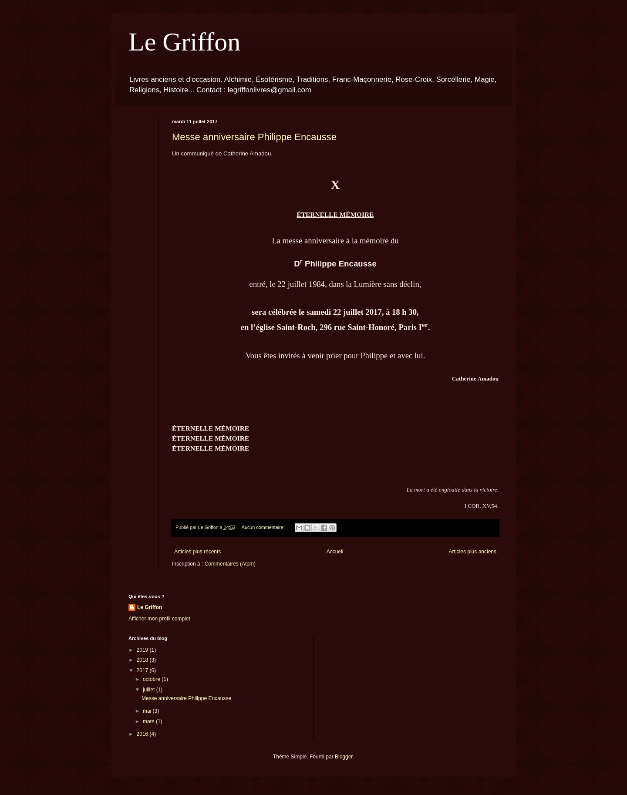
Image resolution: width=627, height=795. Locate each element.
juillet (149, 690)
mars (149, 721)
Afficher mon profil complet (159, 619)
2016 (143, 734)
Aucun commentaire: (264, 527)
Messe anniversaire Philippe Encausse (254, 136)
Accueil (335, 552)
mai (148, 711)
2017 (143, 670)
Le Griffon (184, 41)
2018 (143, 660)
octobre (152, 679)
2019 (143, 650)
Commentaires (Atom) (230, 564)
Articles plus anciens (472, 552)
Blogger (344, 757)
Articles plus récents (197, 552)
